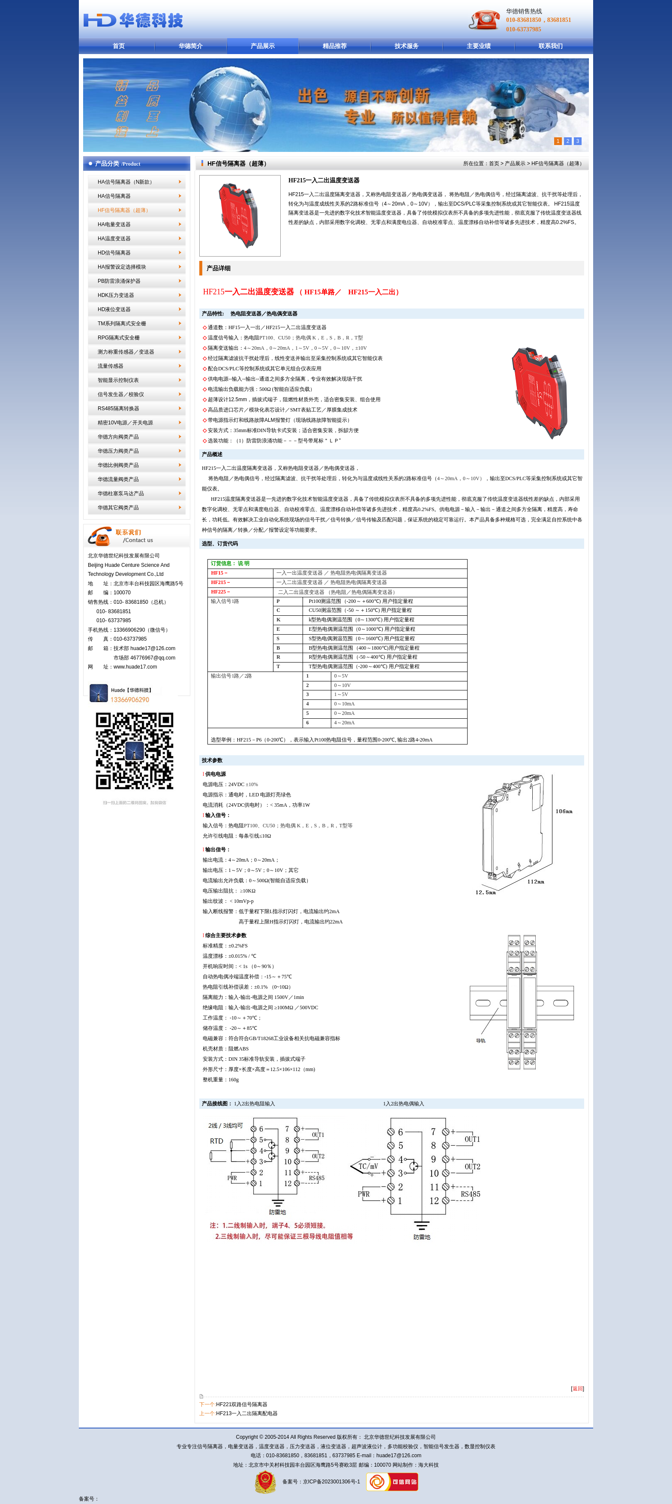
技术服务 (407, 45)
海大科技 (428, 1465)
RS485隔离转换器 (118, 409)
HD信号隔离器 (114, 253)
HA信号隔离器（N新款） (126, 182)
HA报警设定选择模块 (122, 267)
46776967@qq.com (152, 658)
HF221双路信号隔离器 (241, 1404)
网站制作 (402, 1465)
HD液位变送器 (114, 309)
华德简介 (191, 45)
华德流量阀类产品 (118, 479)
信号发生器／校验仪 (121, 394)
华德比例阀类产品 (118, 465)
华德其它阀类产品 (118, 508)
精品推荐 (335, 45)
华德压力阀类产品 (118, 451)
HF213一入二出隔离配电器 (247, 1413)
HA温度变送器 (114, 239)
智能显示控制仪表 (118, 380)
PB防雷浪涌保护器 (119, 281)
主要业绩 (479, 45)
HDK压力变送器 (116, 295)
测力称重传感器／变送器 (126, 352)
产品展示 (263, 45)
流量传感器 (110, 366)
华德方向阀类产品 (118, 437)
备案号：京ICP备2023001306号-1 (320, 1482)
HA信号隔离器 (114, 196)
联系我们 (551, 45)
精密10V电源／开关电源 (125, 423)
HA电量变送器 (114, 224)
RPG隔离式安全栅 (119, 338)
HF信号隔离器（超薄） (124, 210)
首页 (119, 45)
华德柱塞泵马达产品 (121, 493)
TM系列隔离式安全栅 (122, 324)
